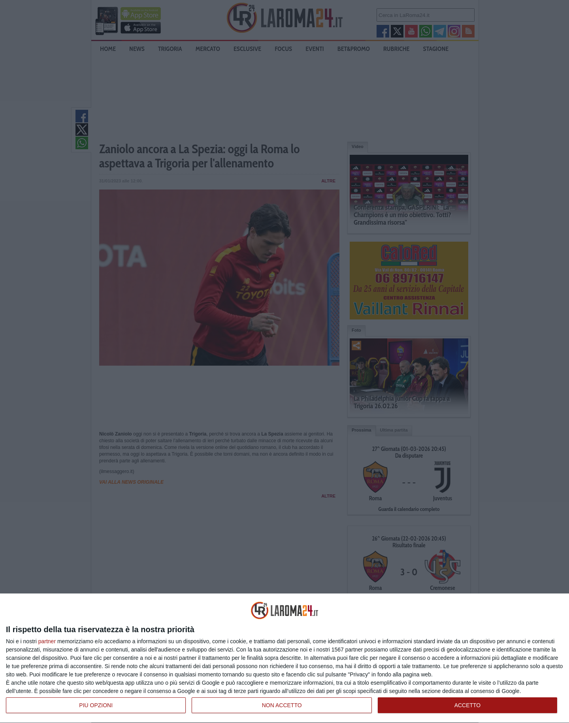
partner (47, 641)
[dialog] (284, 658)
